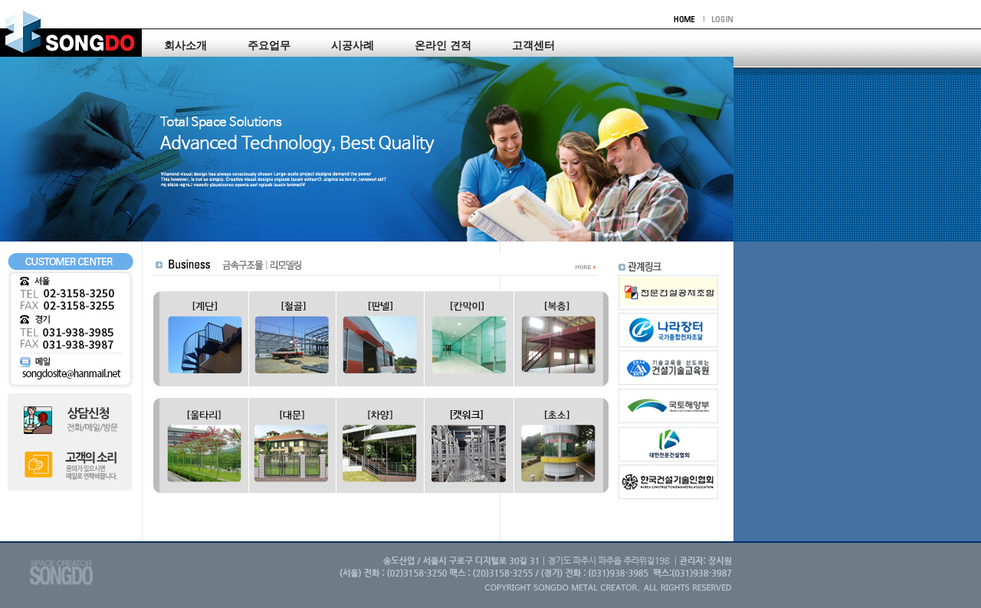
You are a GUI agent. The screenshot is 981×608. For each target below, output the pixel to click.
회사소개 (185, 45)
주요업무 (269, 45)
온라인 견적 (443, 45)
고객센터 (533, 45)
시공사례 (352, 45)
